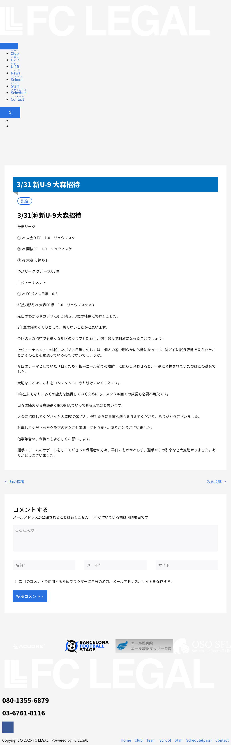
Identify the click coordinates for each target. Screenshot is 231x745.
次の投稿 (216, 481)
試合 (24, 201)
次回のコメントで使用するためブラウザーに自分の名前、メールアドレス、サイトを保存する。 (96, 581)
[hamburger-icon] (9, 46)
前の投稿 (14, 481)
